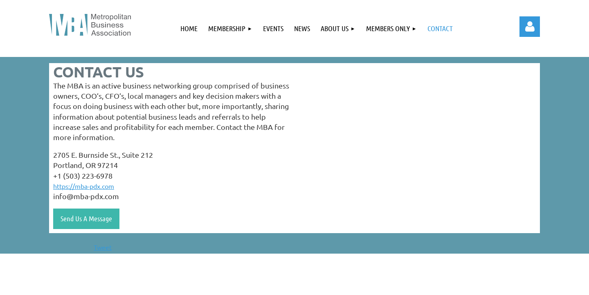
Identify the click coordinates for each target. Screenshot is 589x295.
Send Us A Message (86, 218)
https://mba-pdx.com (83, 186)
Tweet (103, 247)
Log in (529, 26)
